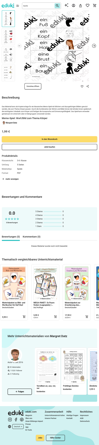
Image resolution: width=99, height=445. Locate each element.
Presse (28, 424)
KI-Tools (28, 430)
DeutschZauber (8, 307)
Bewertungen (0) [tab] (11, 236)
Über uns (28, 418)
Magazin (28, 415)
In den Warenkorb (49, 139)
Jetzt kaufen (49, 147)
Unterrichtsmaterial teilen (55, 415)
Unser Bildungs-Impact (34, 421)
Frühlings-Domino (71, 386)
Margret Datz (11, 123)
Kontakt (69, 418)
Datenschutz (85, 421)
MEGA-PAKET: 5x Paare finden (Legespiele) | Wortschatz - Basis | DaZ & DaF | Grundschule (45, 304)
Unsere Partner (50, 418)
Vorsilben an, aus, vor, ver (46, 387)
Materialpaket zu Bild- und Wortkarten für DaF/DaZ (13, 304)
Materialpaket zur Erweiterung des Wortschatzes (72, 304)
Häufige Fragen (72, 415)
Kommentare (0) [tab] (31, 236)
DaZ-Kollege (38, 307)
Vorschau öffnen (33, 86)
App (26, 427)
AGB (81, 418)
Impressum (84, 415)
